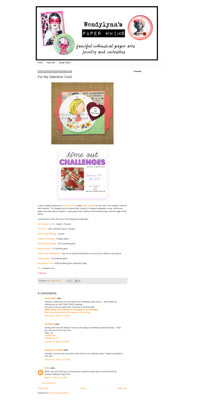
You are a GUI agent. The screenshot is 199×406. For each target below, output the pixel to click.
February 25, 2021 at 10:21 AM (57, 360)
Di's (39, 268)
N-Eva (47, 368)
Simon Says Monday (47, 234)
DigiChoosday (44, 248)
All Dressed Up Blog (47, 243)
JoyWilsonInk (50, 335)
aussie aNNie (50, 298)
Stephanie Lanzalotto (54, 350)
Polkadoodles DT (52, 338)
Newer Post (43, 388)
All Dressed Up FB (46, 224)
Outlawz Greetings (46, 239)
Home (40, 63)
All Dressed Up (69, 205)
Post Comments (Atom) (58, 393)
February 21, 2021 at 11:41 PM (57, 316)
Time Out (42, 229)
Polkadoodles (44, 258)
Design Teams (65, 63)
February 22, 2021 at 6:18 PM (57, 342)
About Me (51, 63)
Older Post (122, 388)
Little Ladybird (88, 205)
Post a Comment (48, 383)
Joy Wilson (49, 324)
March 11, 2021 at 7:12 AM (56, 378)
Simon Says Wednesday (49, 253)
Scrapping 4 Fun (45, 263)
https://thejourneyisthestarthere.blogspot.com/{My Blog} (67, 312)
